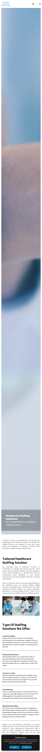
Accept (14, 747)
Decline (26, 747)
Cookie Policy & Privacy (26, 743)
